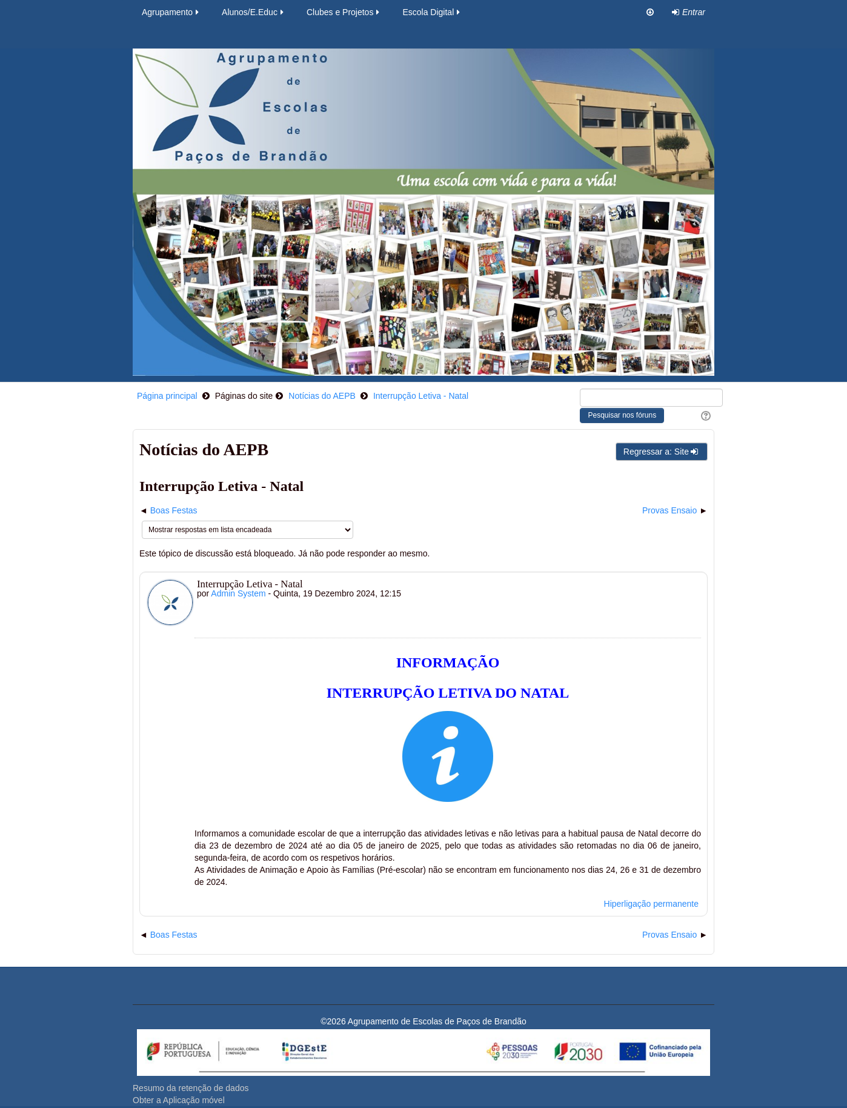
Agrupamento (171, 12)
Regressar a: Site (661, 451)
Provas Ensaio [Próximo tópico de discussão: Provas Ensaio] (669, 510)
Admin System (238, 593)
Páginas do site (244, 396)
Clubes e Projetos (344, 12)
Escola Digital (432, 12)
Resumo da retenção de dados (190, 1088)
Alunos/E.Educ (253, 12)
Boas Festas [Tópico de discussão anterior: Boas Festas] (174, 510)
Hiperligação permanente (651, 904)
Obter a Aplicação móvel (179, 1100)
